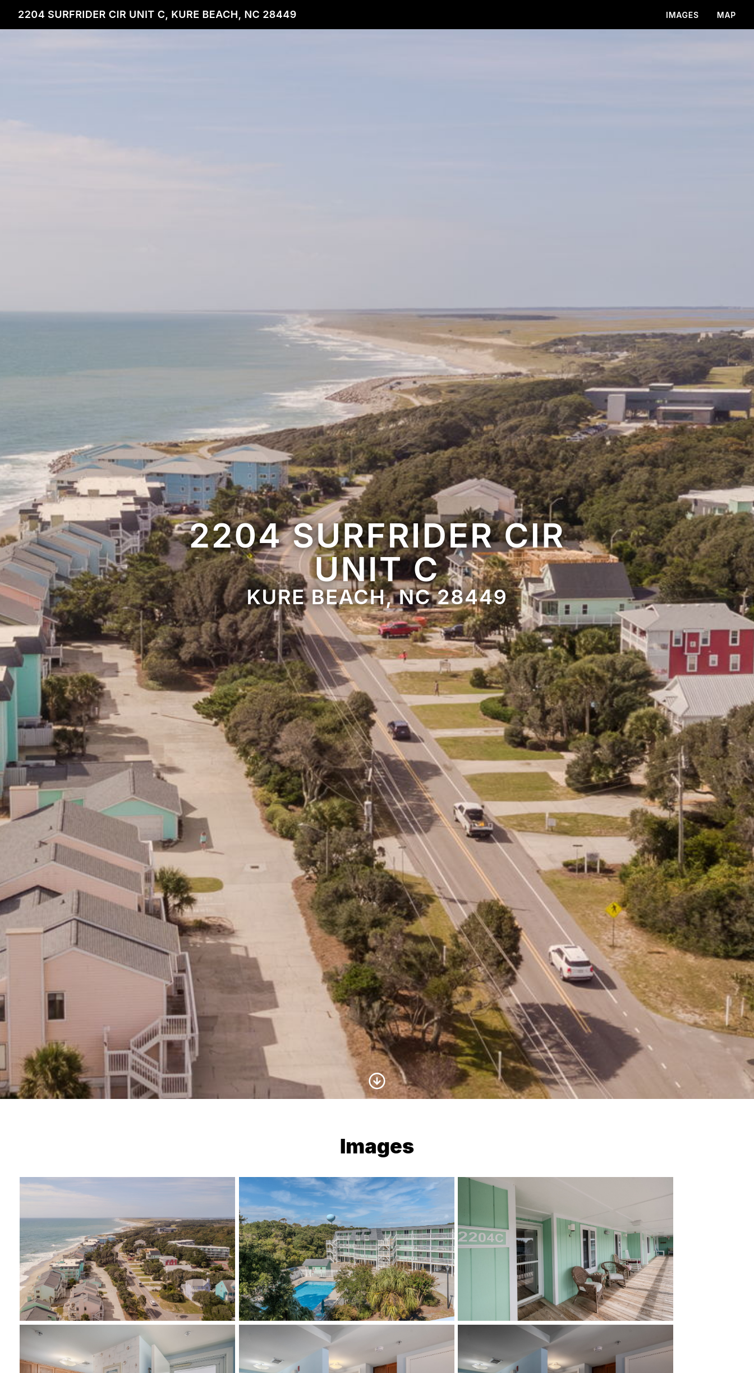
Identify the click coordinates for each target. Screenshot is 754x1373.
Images (682, 15)
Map (726, 15)
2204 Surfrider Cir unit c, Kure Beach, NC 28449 (157, 14)
